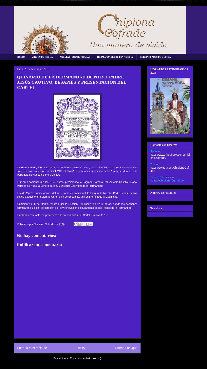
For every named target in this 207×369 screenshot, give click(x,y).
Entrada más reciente (32, 348)
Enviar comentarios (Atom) (85, 358)
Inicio (81, 348)
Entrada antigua (126, 348)
